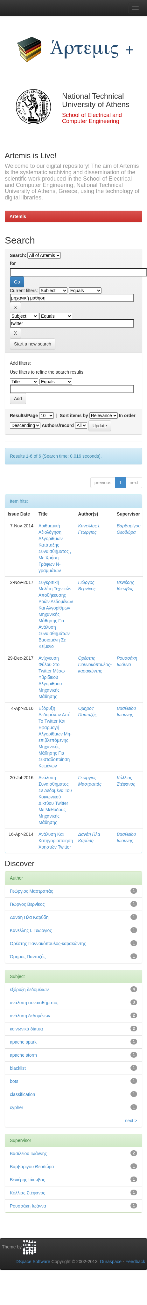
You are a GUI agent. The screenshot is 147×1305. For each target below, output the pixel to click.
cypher (16, 1107)
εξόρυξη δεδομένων (29, 989)
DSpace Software (33, 1261)
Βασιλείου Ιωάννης (28, 1153)
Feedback (135, 1261)
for (13, 263)
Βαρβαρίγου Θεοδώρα (32, 1166)
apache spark (23, 1042)
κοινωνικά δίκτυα (26, 1028)
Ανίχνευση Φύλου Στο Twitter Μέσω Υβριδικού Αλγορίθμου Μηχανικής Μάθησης (51, 677)
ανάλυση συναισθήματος (34, 1002)
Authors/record (58, 425)
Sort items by (74, 415)
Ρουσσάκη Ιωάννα (28, 1205)
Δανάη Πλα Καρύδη (29, 917)
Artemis (18, 216)
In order (127, 415)
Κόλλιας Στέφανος (27, 1192)
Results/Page (24, 415)
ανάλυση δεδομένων (30, 1015)
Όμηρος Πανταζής (28, 956)
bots (14, 1081)
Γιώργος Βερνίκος (27, 904)
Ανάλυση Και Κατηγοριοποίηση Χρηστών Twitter (55, 841)
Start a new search (32, 343)
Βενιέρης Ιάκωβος (27, 1179)
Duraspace (111, 1261)
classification (22, 1094)
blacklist (18, 1068)
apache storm (23, 1055)
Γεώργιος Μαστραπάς (31, 891)
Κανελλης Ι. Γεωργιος (31, 930)
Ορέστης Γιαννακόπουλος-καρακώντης (95, 664)
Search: (18, 255)
